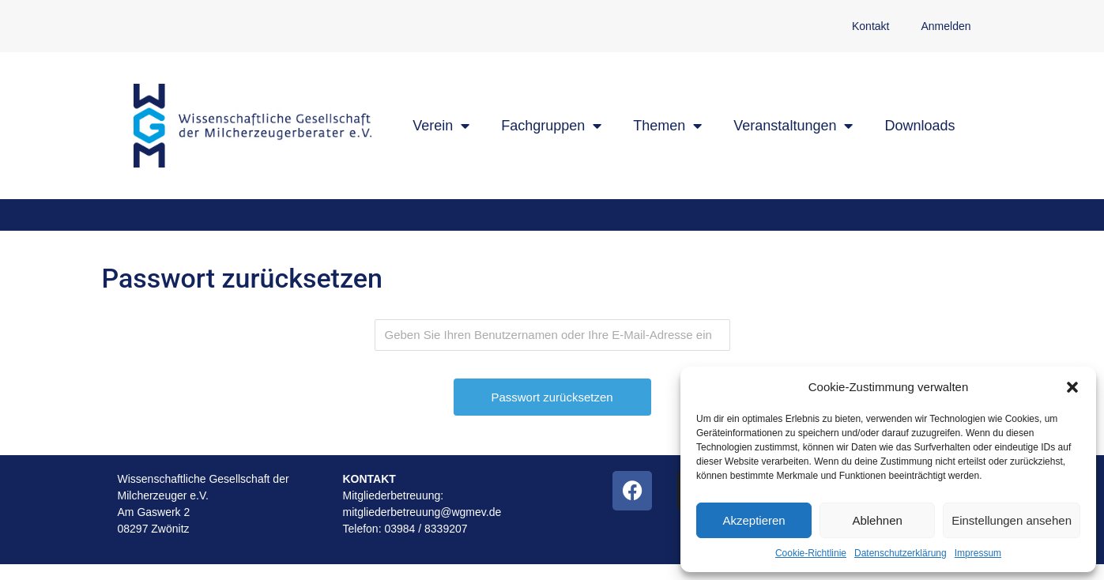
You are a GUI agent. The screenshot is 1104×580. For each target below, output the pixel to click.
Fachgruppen (551, 126)
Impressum (978, 553)
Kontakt (870, 26)
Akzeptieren (753, 520)
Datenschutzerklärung (900, 553)
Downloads (919, 126)
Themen (667, 126)
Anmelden (945, 26)
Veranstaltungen (793, 126)
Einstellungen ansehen (1011, 520)
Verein (441, 126)
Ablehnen (877, 520)
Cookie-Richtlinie (810, 553)
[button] (1072, 387)
